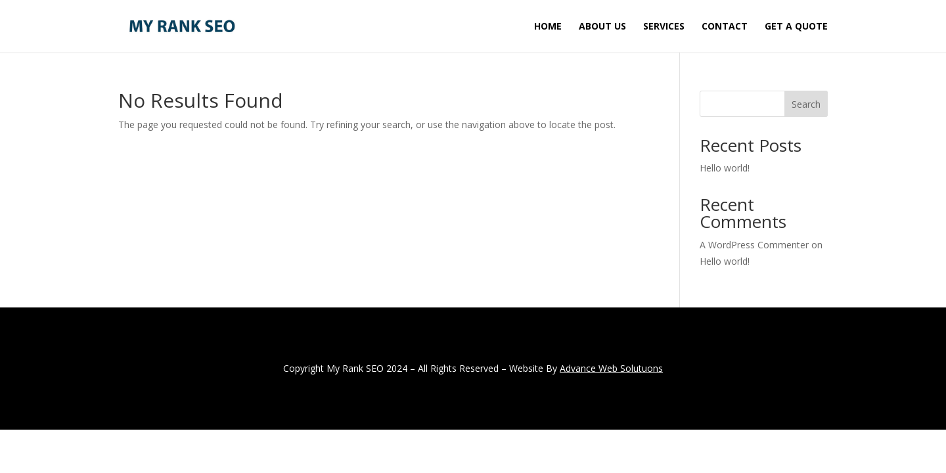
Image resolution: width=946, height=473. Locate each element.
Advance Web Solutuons (611, 368)
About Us (602, 27)
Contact (725, 27)
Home (548, 27)
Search (806, 104)
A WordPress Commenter (754, 244)
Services (664, 27)
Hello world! (725, 168)
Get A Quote (796, 27)
